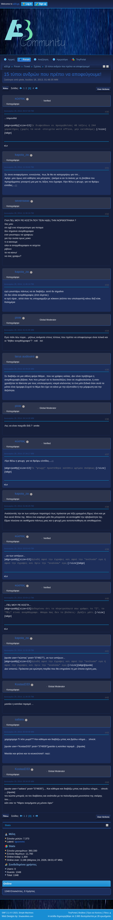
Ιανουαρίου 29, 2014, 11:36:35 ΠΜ (19, 697)
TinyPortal (72, 913)
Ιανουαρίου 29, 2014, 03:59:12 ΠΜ (19, 598)
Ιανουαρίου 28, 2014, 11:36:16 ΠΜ (19, 213)
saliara (19, 719)
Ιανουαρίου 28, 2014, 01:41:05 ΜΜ (19, 330)
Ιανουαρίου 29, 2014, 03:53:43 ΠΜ (19, 548)
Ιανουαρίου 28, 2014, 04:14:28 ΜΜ (19, 418)
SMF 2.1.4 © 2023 (10, 913)
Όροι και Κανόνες (94, 913)
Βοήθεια (81, 913)
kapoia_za (22, 154)
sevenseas (22, 200)
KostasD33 (22, 684)
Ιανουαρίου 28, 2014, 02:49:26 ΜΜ (19, 369)
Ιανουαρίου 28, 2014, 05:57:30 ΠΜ (19, 111)
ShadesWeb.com (26, 916)
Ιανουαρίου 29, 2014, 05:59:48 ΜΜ (19, 732)
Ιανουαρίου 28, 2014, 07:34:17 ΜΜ (19, 454)
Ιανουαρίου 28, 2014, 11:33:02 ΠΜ (19, 167)
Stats (8, 825)
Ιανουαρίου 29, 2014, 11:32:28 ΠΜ (19, 650)
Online (7, 883)
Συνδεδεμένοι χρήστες (23, 864)
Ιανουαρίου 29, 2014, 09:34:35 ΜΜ (19, 781)
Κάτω (5, 88)
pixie (18, 317)
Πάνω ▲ (107, 913)
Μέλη (12, 834)
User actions (103, 89)
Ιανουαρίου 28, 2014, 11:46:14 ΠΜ (19, 284)
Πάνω (5, 816)
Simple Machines (26, 913)
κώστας (20, 98)
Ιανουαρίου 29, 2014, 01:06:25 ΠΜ (19, 506)
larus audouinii (25, 356)
